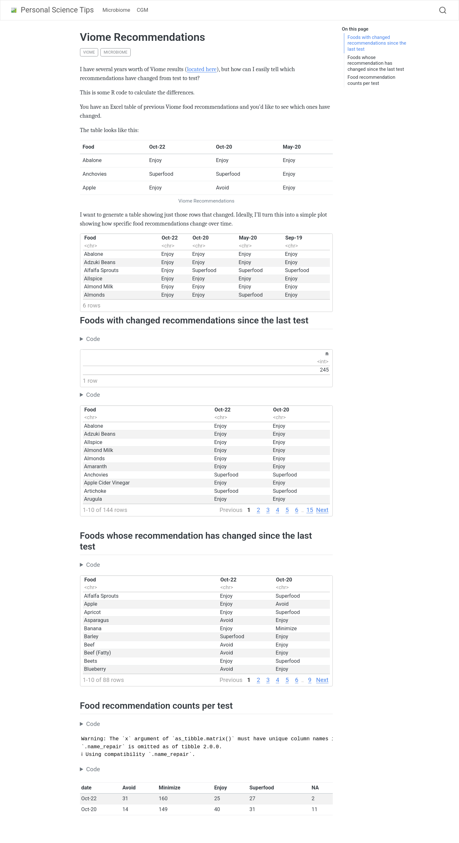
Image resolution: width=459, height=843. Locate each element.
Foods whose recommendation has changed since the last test (375, 63)
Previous (231, 510)
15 (309, 510)
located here (202, 69)
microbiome (115, 52)
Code (93, 339)
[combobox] (443, 10)
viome (89, 52)
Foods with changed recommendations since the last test (376, 43)
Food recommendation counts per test (371, 80)
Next (322, 510)
